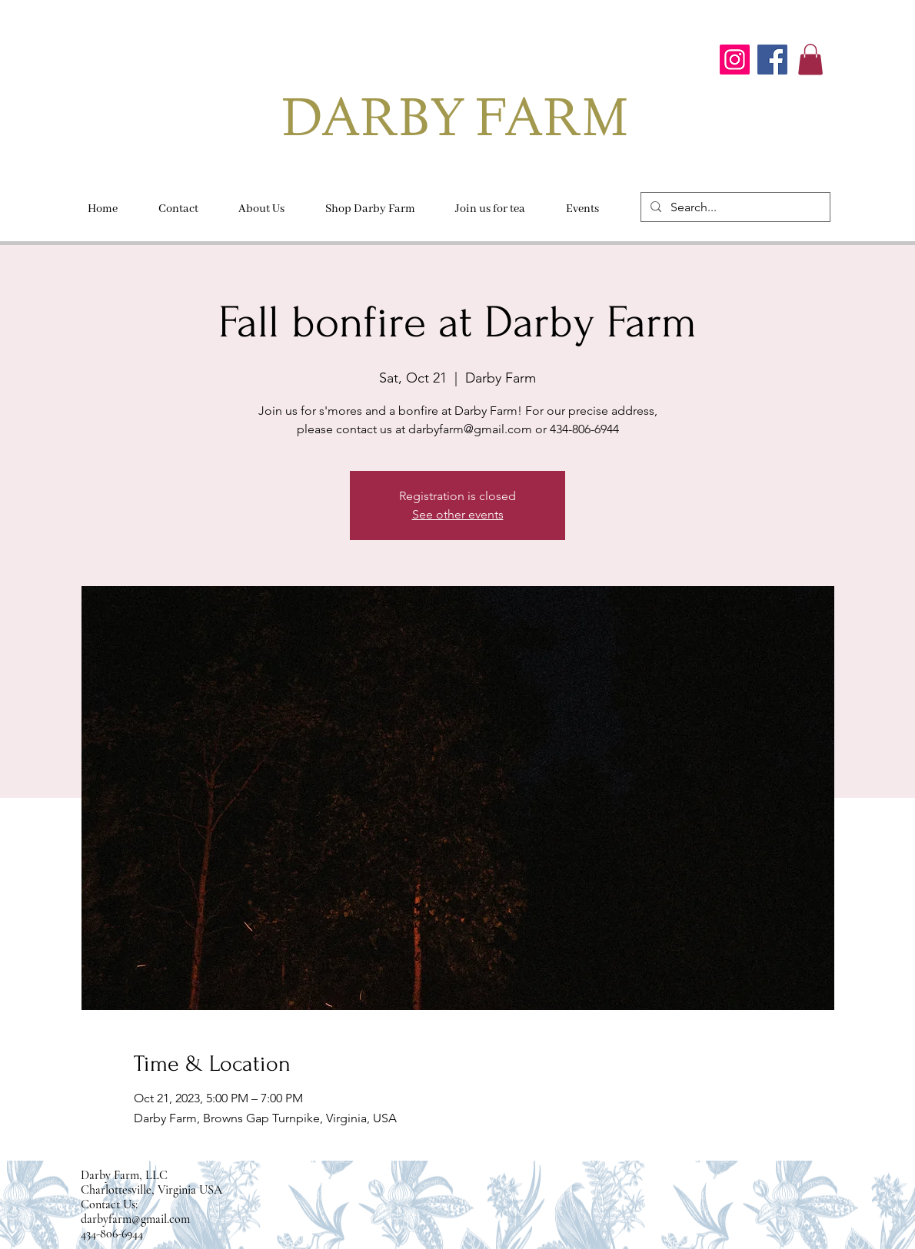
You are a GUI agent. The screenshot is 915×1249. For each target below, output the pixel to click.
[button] (810, 59)
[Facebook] (772, 60)
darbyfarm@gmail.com (135, 1219)
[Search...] (733, 207)
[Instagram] (735, 60)
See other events (458, 514)
